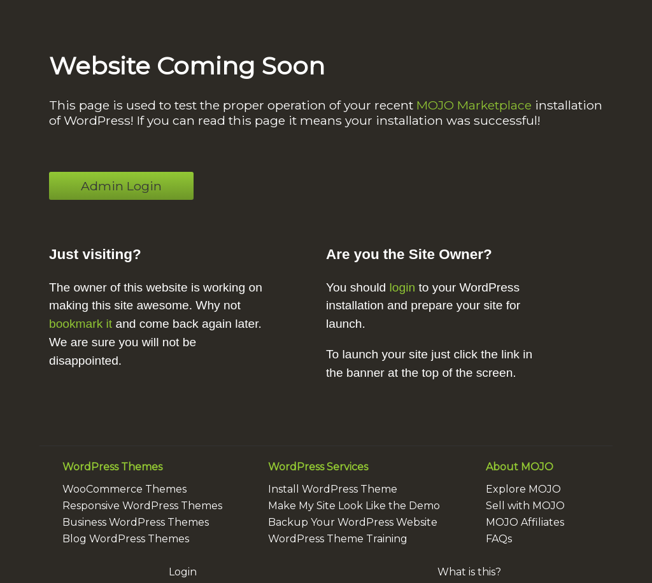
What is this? (469, 572)
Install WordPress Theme (332, 489)
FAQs (499, 539)
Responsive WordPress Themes (142, 506)
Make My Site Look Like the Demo (354, 506)
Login (183, 572)
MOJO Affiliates (525, 522)
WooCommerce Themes (124, 489)
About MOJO (519, 467)
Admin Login (121, 185)
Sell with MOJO (525, 506)
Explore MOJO (523, 489)
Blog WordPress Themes (125, 539)
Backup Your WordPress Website (352, 522)
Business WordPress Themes (135, 522)
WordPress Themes (112, 467)
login (403, 287)
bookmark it (80, 323)
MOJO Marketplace (474, 105)
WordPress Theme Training (338, 539)
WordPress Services (318, 467)
